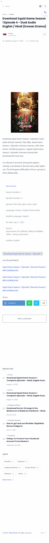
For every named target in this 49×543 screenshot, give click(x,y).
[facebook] (11, 435)
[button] (5, 6)
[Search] (45, 6)
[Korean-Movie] (31, 467)
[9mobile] (11, 420)
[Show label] (8, 480)
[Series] (10, 375)
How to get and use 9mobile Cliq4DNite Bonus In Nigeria (25, 424)
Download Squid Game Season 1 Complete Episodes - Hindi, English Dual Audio (25, 379)
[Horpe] (10, 33)
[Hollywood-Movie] (14, 405)
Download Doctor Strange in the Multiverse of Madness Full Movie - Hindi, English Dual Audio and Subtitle (26, 409)
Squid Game (11, 186)
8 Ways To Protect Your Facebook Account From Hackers (23, 440)
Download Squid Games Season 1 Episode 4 (23, 253)
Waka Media (13, 533)
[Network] (18, 420)
